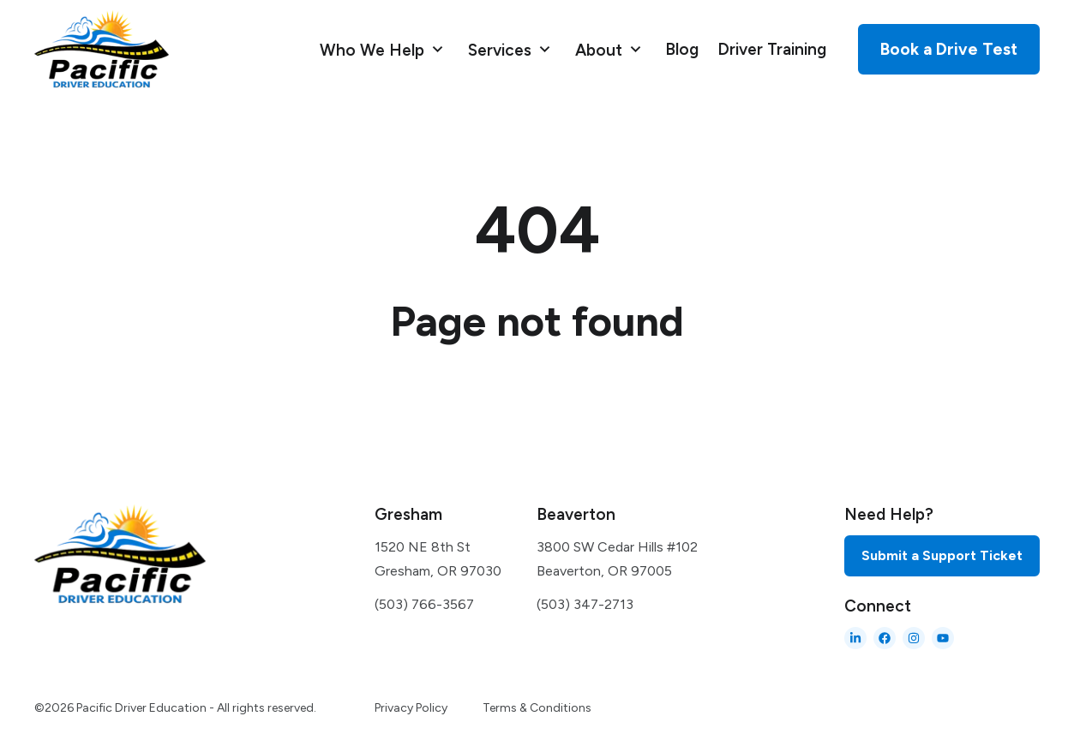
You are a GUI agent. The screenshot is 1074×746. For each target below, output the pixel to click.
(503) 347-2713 (585, 604)
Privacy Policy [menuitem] (411, 708)
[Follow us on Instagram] (914, 638)
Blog (682, 49)
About (601, 49)
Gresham (408, 514)
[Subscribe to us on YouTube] (943, 638)
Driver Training (771, 49)
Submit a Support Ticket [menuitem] (942, 555)
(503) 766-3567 (424, 604)
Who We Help (374, 49)
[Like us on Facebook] (884, 638)
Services (502, 49)
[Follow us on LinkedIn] (855, 638)
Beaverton (576, 514)
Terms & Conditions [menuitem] (537, 708)
